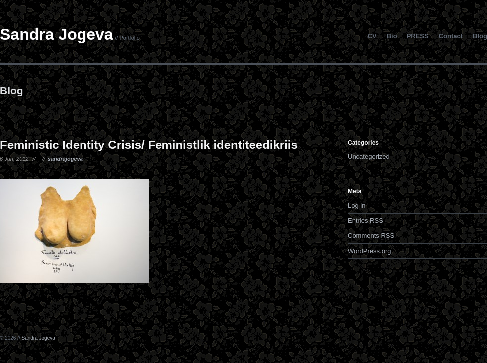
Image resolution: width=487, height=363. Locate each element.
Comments (371, 235)
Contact (451, 36)
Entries (365, 220)
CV (372, 36)
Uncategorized (369, 156)
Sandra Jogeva (56, 34)
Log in (356, 205)
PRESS (418, 36)
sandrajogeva (65, 159)
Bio (392, 36)
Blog (480, 36)
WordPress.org (369, 251)
